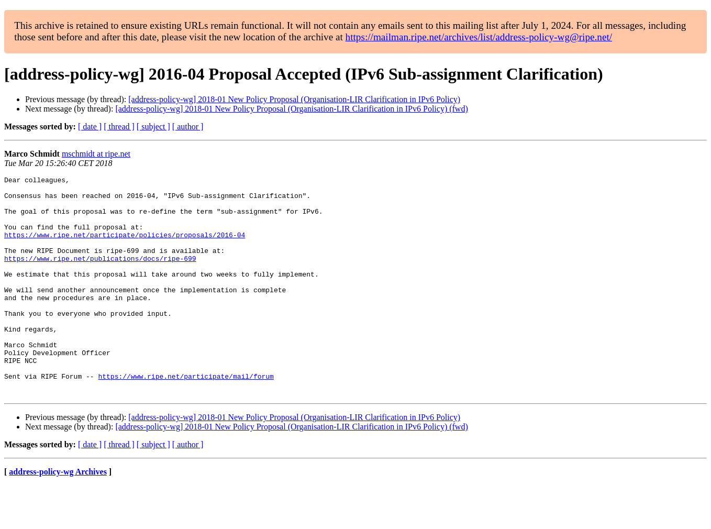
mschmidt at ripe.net (96, 153)
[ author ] (188, 126)
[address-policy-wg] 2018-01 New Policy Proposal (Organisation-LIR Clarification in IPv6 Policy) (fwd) (291, 108)
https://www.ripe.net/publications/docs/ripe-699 (100, 275)
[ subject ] (153, 126)
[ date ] (90, 126)
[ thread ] (119, 126)
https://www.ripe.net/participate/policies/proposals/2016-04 (124, 247)
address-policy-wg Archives (58, 515)
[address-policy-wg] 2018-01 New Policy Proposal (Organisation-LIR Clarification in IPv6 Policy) (294, 99)
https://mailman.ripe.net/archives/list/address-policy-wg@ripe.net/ (479, 36)
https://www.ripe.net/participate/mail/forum (185, 417)
